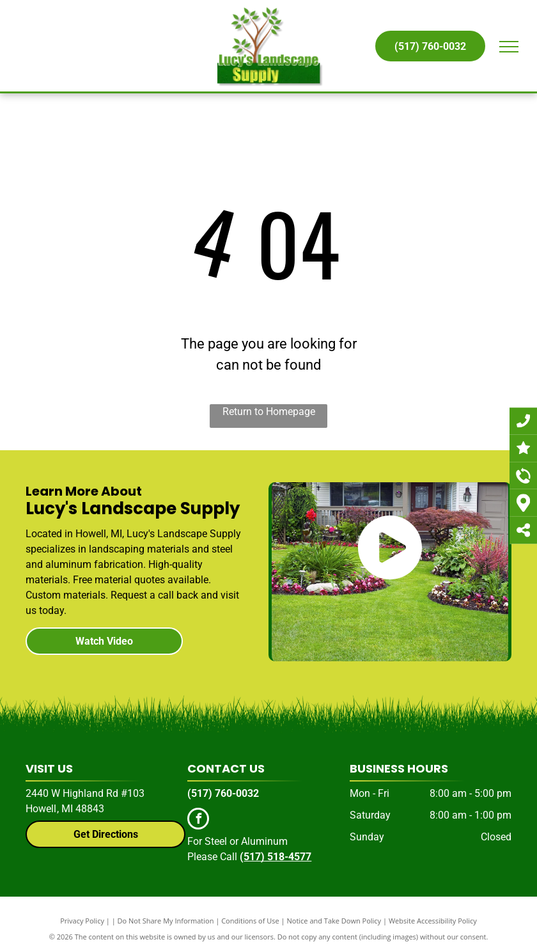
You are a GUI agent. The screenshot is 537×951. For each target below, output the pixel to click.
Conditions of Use (250, 920)
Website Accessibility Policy (433, 920)
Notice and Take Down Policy (334, 920)
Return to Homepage (268, 411)
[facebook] (198, 820)
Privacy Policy (82, 920)
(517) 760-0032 (223, 793)
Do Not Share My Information (166, 920)
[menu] (508, 46)
